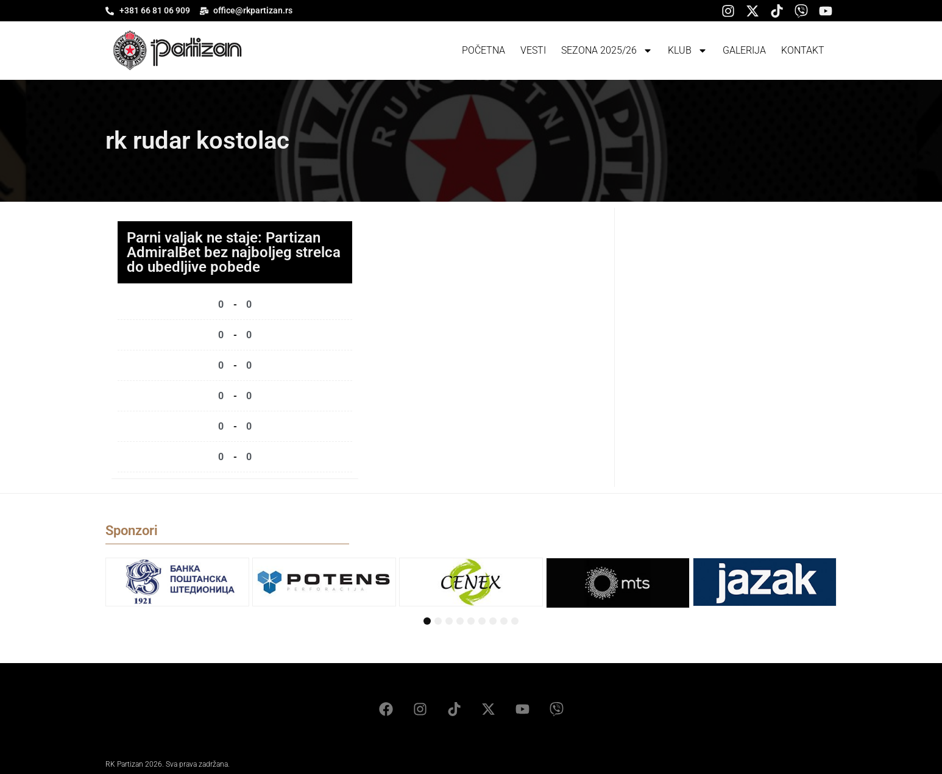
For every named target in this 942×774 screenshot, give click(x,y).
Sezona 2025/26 (607, 51)
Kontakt (802, 50)
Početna (483, 50)
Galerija (744, 50)
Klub (687, 51)
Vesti (533, 50)
